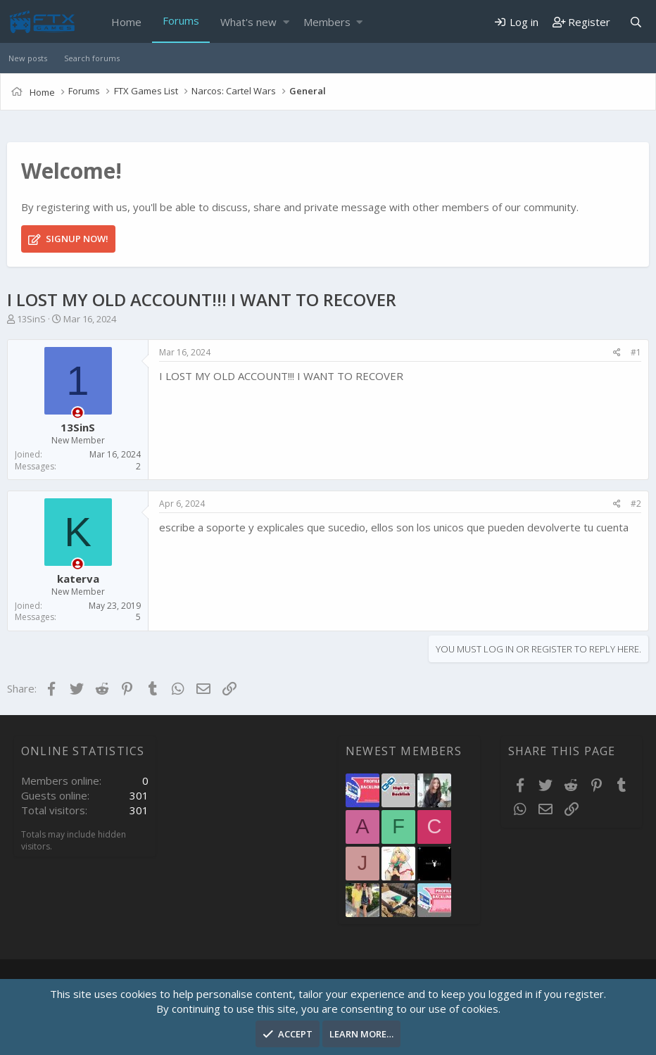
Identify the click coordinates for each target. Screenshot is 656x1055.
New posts (27, 58)
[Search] (635, 22)
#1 (636, 352)
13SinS (31, 318)
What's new (248, 22)
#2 (636, 504)
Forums (181, 20)
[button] (286, 22)
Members (327, 22)
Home (126, 22)
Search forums (92, 58)
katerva (78, 578)
